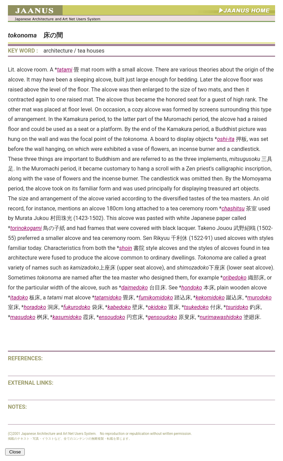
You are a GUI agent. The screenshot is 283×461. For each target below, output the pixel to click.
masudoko (22, 317)
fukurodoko (76, 307)
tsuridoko (237, 307)
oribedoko (235, 277)
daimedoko (134, 287)
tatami (64, 69)
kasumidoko (67, 317)
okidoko (157, 307)
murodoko (259, 297)
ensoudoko (112, 317)
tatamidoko (108, 297)
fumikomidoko (156, 297)
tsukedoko (196, 307)
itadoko (19, 297)
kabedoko (119, 307)
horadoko (35, 307)
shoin (125, 248)
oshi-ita (226, 139)
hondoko (191, 287)
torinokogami (26, 228)
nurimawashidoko (221, 317)
